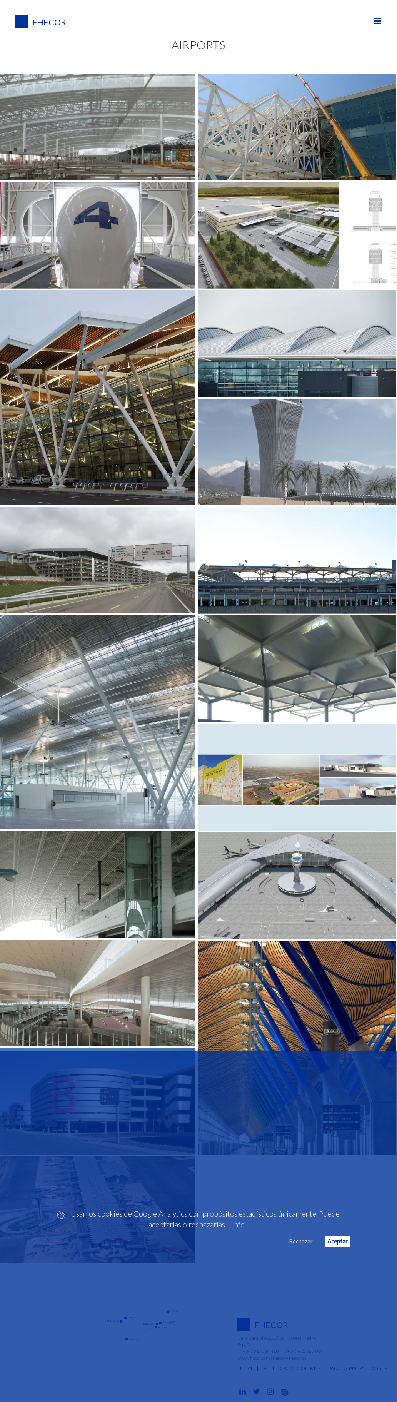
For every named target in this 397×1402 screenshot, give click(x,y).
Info (238, 1224)
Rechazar (301, 1241)
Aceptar (337, 1241)
